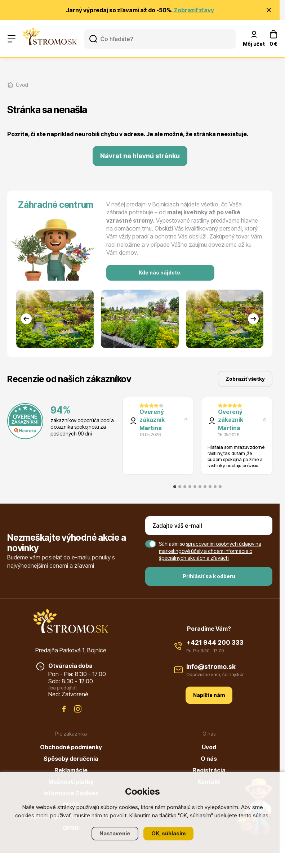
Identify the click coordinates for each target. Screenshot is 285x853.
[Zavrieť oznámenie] (268, 10)
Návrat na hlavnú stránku (140, 156)
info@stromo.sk (211, 666)
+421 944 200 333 (215, 642)
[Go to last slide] (26, 318)
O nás (209, 758)
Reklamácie (71, 770)
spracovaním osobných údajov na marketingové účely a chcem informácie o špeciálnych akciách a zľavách (210, 551)
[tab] (174, 486)
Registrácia (209, 770)
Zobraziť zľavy (194, 10)
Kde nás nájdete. (160, 272)
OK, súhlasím (168, 833)
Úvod (209, 747)
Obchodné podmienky (71, 747)
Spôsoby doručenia (71, 758)
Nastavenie (114, 833)
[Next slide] (253, 318)
